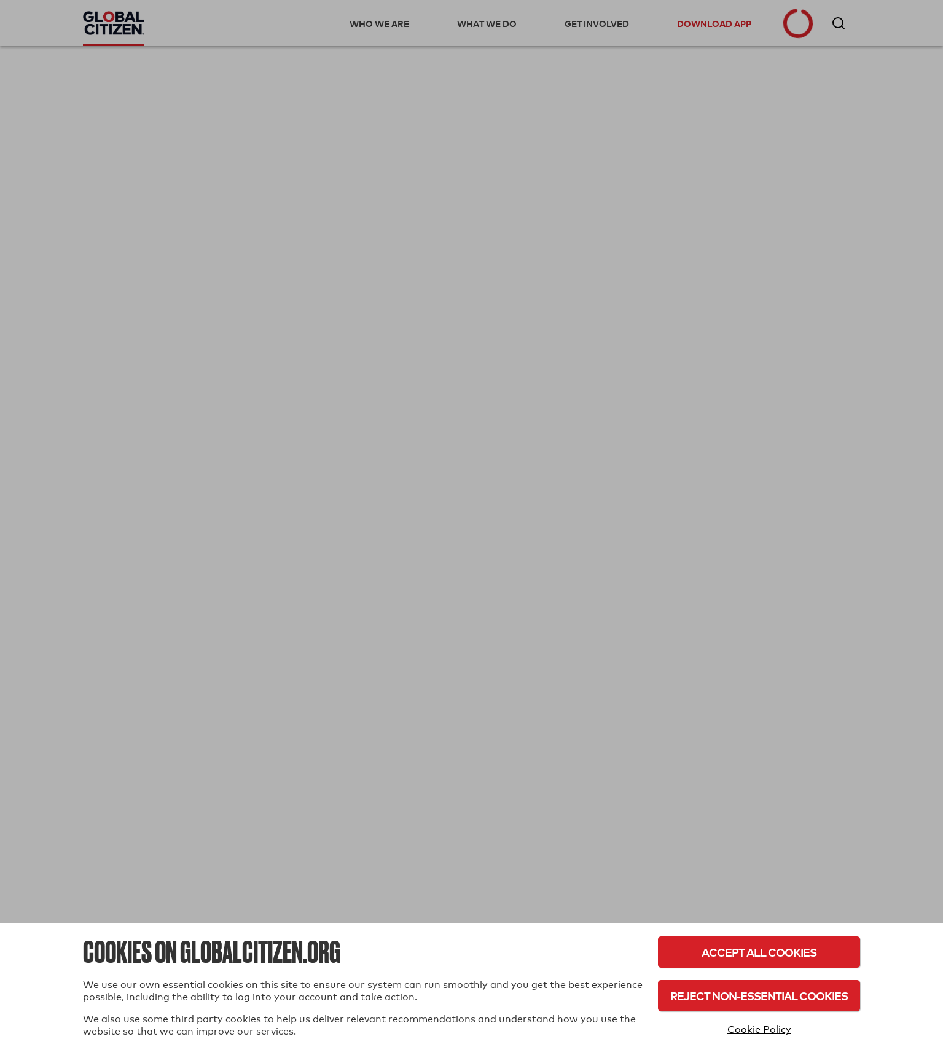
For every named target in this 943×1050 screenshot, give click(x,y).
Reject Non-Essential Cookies (759, 995)
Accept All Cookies (759, 952)
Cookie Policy (759, 1029)
